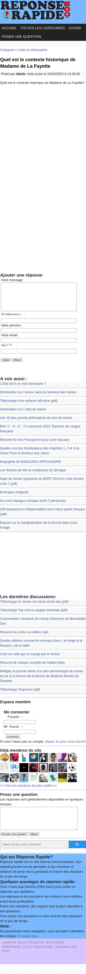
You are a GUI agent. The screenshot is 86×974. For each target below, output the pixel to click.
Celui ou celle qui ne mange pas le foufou (30, 659)
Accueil (9, 28)
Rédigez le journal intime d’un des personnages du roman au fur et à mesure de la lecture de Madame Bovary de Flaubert (41, 681)
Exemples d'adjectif (14, 497)
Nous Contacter (30, 952)
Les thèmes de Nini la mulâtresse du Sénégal (33, 475)
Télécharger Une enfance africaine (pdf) (29, 406)
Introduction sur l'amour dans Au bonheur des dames (38, 397)
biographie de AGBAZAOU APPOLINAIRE (30, 467)
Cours (75, 28)
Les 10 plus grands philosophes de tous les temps (36, 423)
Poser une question (21, 36)
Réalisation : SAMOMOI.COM (55, 956)
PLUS (6, 961)
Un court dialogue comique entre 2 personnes (33, 506)
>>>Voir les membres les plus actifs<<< (28, 791)
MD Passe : (13, 732)
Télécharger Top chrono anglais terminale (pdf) (34, 615)
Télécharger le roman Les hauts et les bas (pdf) (34, 607)
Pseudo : (13, 722)
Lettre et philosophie (32, 50)
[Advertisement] (43, 133)
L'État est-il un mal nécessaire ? (23, 389)
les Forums (54, 952)
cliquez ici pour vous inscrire (65, 747)
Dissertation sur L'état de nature (23, 414)
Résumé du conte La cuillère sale (24, 637)
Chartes (9, 952)
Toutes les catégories (42, 28)
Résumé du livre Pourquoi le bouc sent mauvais (34, 445)
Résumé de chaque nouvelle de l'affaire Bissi (32, 668)
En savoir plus (27, 946)
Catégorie (7, 50)
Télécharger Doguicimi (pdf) (20, 695)
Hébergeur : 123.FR (17, 956)
